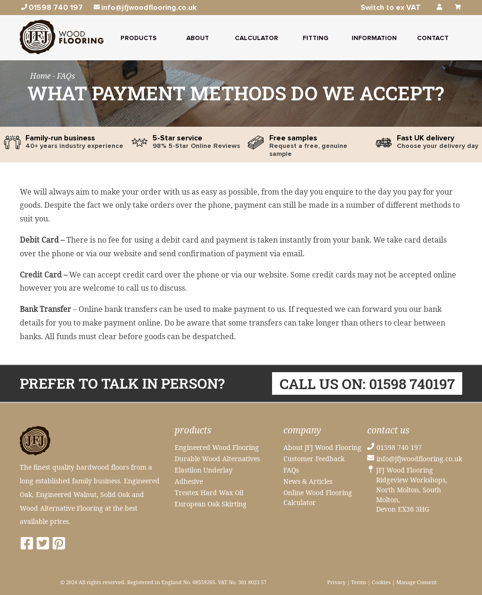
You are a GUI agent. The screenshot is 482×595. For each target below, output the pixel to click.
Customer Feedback (314, 458)
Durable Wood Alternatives (217, 458)
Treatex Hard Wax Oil (209, 492)
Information (374, 38)
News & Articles (307, 481)
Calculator (256, 38)
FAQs (291, 469)
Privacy (336, 582)
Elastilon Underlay (204, 469)
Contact (433, 38)
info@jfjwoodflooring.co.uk (419, 458)
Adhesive (189, 481)
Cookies (381, 582)
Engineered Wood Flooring (217, 447)
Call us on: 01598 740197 (367, 383)
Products (138, 38)
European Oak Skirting (211, 503)
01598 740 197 (399, 447)
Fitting (315, 38)
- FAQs (64, 76)
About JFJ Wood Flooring (322, 447)
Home (41, 76)
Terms (358, 582)
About (197, 38)
